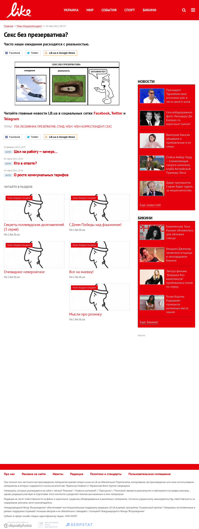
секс (108, 126)
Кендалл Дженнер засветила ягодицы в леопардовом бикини (179, 254)
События (108, 10)
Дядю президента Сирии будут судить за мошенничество (179, 186)
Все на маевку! (81, 271)
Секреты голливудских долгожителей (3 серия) (34, 227)
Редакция (76, 474)
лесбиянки (28, 126)
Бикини (149, 10)
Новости (146, 81)
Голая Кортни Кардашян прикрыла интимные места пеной (177, 304)
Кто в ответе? (20, 163)
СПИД (60, 126)
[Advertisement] (36, 311)
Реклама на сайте (34, 474)
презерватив (46, 126)
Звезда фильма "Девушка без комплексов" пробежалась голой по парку (179, 278)
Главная (8, 26)
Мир (89, 10)
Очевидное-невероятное (24, 271)
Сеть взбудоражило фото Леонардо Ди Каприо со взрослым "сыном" (179, 118)
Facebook (102, 113)
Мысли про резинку (85, 314)
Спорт (129, 10)
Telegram (11, 118)
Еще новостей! (150, 205)
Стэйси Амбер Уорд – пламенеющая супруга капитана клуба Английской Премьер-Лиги (179, 165)
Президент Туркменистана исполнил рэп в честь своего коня (178, 95)
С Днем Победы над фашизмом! (95, 224)
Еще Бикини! (149, 322)
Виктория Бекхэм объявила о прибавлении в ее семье (178, 140)
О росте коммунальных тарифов (36, 174)
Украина (71, 10)
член (68, 126)
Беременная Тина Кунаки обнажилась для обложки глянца (179, 232)
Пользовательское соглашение (149, 474)
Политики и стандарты (105, 474)
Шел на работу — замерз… (31, 151)
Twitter (116, 113)
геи (16, 126)
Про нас (9, 474)
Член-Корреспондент (29, 26)
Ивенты (58, 474)
